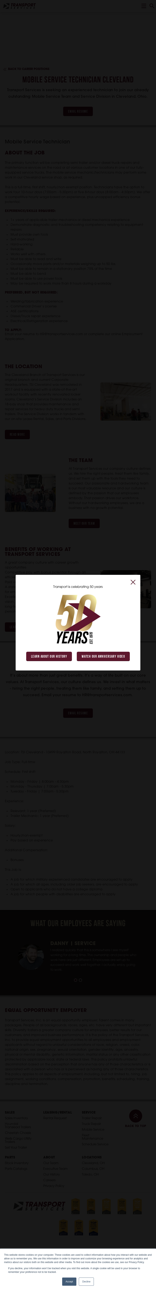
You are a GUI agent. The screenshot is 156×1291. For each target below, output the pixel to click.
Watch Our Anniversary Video (103, 657)
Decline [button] (86, 1281)
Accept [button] (69, 1281)
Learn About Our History (49, 657)
